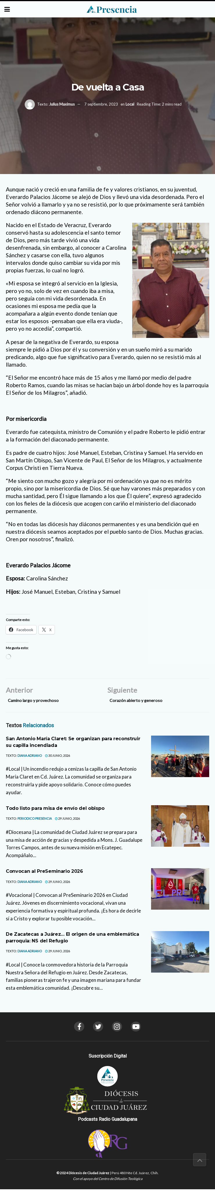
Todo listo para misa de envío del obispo (55, 809)
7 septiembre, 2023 (101, 104)
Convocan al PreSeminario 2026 (44, 873)
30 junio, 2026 (57, 757)
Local (130, 104)
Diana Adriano (29, 757)
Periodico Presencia (34, 820)
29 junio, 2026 (67, 820)
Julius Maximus (62, 104)
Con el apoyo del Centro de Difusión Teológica (107, 1180)
